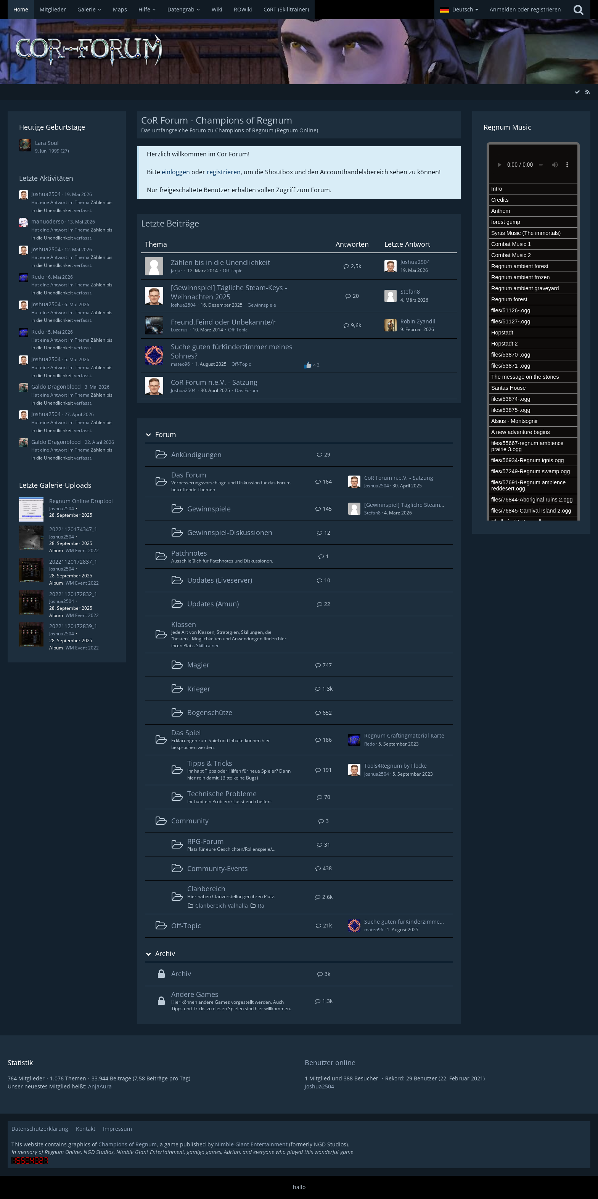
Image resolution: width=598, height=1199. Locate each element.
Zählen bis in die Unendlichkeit (220, 262)
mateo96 (180, 364)
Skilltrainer (207, 645)
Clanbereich (206, 888)
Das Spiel (186, 732)
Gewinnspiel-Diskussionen (229, 532)
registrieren (224, 172)
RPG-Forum (205, 841)
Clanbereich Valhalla (221, 905)
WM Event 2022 (82, 550)
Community (190, 820)
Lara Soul (47, 142)
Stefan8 (410, 291)
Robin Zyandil (418, 321)
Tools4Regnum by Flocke (395, 765)
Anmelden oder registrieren (525, 9)
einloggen (176, 172)
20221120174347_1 (73, 529)
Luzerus (179, 329)
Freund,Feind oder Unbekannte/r (223, 321)
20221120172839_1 (73, 626)
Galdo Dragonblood (56, 386)
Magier (198, 664)
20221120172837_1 (73, 561)
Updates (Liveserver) (219, 580)
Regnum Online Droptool (81, 501)
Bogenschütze (209, 712)
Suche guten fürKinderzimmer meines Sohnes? (232, 351)
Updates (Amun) (213, 603)
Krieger (198, 688)
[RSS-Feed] (587, 91)
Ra (261, 905)
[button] (459, 9)
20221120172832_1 (73, 594)
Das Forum (246, 390)
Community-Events (217, 868)
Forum (165, 434)
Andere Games (195, 994)
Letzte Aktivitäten (46, 178)
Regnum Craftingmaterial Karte (404, 735)
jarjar (176, 270)
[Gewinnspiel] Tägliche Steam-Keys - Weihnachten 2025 (229, 292)
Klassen (183, 624)
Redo (37, 276)
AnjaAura (100, 1086)
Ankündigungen (196, 454)
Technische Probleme (222, 793)
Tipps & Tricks (209, 763)
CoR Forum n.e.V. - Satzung (214, 382)
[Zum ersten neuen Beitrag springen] (354, 482)
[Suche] (578, 9)
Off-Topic (232, 270)
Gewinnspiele (262, 305)
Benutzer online (330, 1062)
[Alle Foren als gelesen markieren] (577, 91)
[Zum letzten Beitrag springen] (390, 266)
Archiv (165, 953)
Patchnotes (189, 553)
